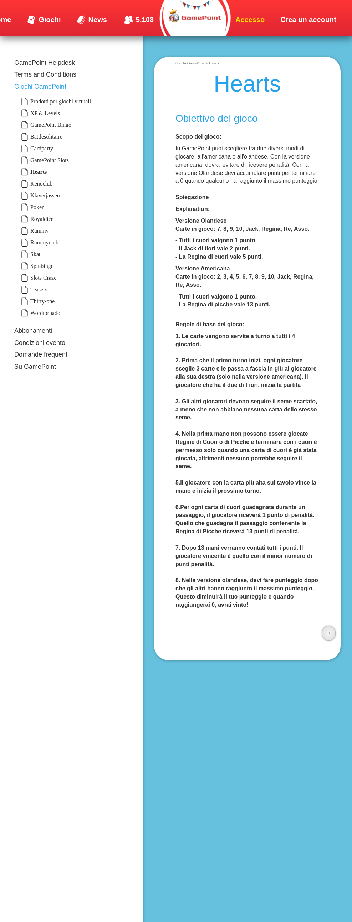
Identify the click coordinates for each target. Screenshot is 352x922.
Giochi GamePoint (40, 86)
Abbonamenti (33, 330)
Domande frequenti (41, 354)
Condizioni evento (39, 342)
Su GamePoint (35, 366)
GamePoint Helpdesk (44, 62)
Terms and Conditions (45, 74)
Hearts (214, 63)
